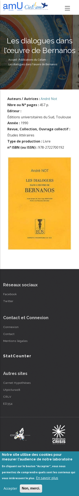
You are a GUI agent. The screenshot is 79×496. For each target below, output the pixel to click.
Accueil (12, 59)
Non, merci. (31, 488)
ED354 (8, 403)
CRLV (7, 396)
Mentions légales (15, 341)
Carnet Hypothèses (17, 382)
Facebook (10, 294)
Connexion (11, 327)
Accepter (10, 488)
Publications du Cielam (32, 59)
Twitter (8, 301)
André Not (49, 98)
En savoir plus (47, 478)
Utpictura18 (11, 389)
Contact (9, 334)
